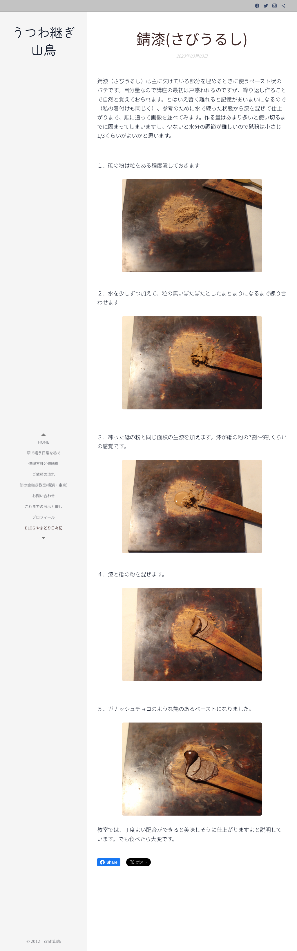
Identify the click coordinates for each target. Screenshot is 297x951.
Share (108, 862)
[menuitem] (43, 442)
